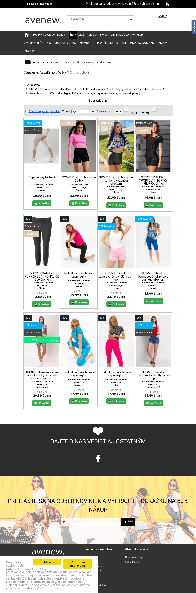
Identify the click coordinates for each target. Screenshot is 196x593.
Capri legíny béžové (42, 177)
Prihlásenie (32, 3)
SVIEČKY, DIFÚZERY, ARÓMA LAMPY (46, 42)
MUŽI (81, 34)
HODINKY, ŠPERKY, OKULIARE (109, 42)
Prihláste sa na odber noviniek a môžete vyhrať (117, 4)
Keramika (84, 42)
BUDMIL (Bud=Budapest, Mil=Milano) (50, 89)
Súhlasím (47, 562)
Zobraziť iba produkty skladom (42, 111)
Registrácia (46, 3)
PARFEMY (137, 34)
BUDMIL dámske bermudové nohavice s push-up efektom (153, 279)
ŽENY (73, 34)
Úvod (56, 62)
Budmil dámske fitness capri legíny (79, 278)
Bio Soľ (104, 34)
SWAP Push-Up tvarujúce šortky (79, 179)
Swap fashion (36, 93)
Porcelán (92, 34)
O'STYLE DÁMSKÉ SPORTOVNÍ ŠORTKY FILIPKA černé (153, 180)
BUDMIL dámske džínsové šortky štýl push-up (116, 279)
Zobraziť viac (98, 100)
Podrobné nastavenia (78, 563)
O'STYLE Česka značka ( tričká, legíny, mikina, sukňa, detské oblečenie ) (119, 89)
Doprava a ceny (133, 560)
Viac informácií (48, 588)
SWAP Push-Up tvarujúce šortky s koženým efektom (116, 180)
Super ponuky (132, 565)
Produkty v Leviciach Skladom (49, 34)
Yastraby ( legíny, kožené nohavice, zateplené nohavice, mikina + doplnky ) (94, 93)
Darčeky (162, 42)
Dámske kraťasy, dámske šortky (93, 62)
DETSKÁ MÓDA (120, 34)
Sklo (73, 42)
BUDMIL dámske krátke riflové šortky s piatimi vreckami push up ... (42, 378)
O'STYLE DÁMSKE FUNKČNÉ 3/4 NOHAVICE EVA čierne (42, 279)
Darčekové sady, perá (142, 42)
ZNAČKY (29, 51)
